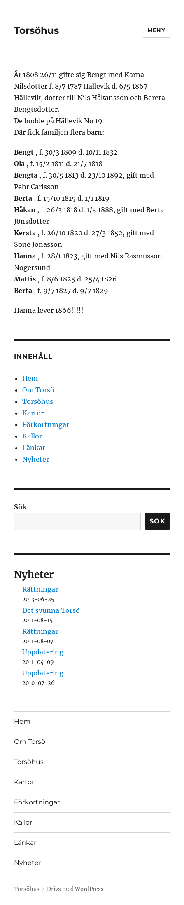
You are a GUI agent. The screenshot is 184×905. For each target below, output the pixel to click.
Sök (20, 507)
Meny (156, 30)
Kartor (33, 413)
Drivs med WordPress (75, 889)
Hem (30, 378)
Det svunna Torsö (51, 610)
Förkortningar (45, 424)
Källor (32, 436)
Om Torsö (38, 390)
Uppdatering (42, 652)
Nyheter (35, 459)
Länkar (33, 447)
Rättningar (40, 589)
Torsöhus (36, 30)
